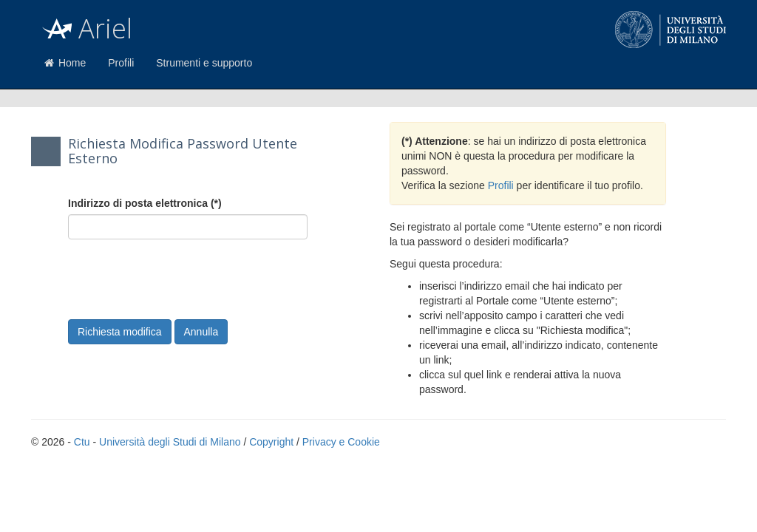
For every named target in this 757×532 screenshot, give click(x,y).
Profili (121, 63)
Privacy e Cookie (341, 442)
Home (64, 63)
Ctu (82, 442)
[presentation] (180, 279)
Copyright (271, 442)
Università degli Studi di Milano (169, 442)
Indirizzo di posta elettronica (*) (145, 203)
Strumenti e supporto (204, 63)
